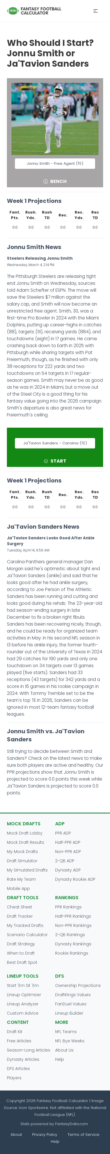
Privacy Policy (44, 1134)
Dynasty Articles (23, 1059)
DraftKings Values (73, 995)
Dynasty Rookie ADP (75, 879)
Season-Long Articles (28, 1050)
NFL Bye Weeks (69, 1041)
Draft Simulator (22, 861)
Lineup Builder (69, 1013)
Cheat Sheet (19, 907)
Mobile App (18, 888)
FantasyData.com (72, 1124)
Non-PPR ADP (68, 851)
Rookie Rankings (71, 953)
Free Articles (19, 1041)
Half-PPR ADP (67, 842)
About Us (64, 1050)
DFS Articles (18, 1068)
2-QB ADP (64, 861)
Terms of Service (83, 1134)
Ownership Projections (78, 985)
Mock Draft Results (25, 842)
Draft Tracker (20, 916)
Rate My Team (21, 879)
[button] (95, 11)
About (16, 1134)
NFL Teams (66, 1032)
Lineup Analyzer (22, 1004)
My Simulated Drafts (27, 870)
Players (14, 1078)
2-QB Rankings (70, 935)
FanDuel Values (70, 1004)
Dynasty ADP (68, 870)
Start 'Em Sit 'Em (23, 985)
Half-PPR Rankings (73, 916)
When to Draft (21, 953)
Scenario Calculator (27, 935)
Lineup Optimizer (24, 995)
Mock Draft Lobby (25, 833)
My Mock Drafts (22, 851)
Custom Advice (22, 1013)
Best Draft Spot (22, 962)
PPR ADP (63, 833)
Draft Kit (14, 1032)
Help (59, 1059)
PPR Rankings (68, 907)
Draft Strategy (21, 944)
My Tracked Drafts (25, 925)
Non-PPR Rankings (73, 925)
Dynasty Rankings (73, 944)
